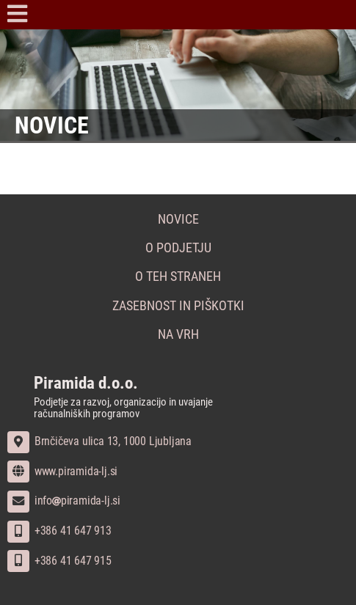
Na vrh (178, 334)
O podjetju (178, 248)
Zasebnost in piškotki (178, 305)
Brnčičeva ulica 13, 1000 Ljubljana (99, 441)
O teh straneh (178, 276)
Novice (178, 219)
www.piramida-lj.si (62, 471)
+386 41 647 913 (59, 531)
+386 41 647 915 (59, 561)
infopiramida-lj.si (63, 500)
